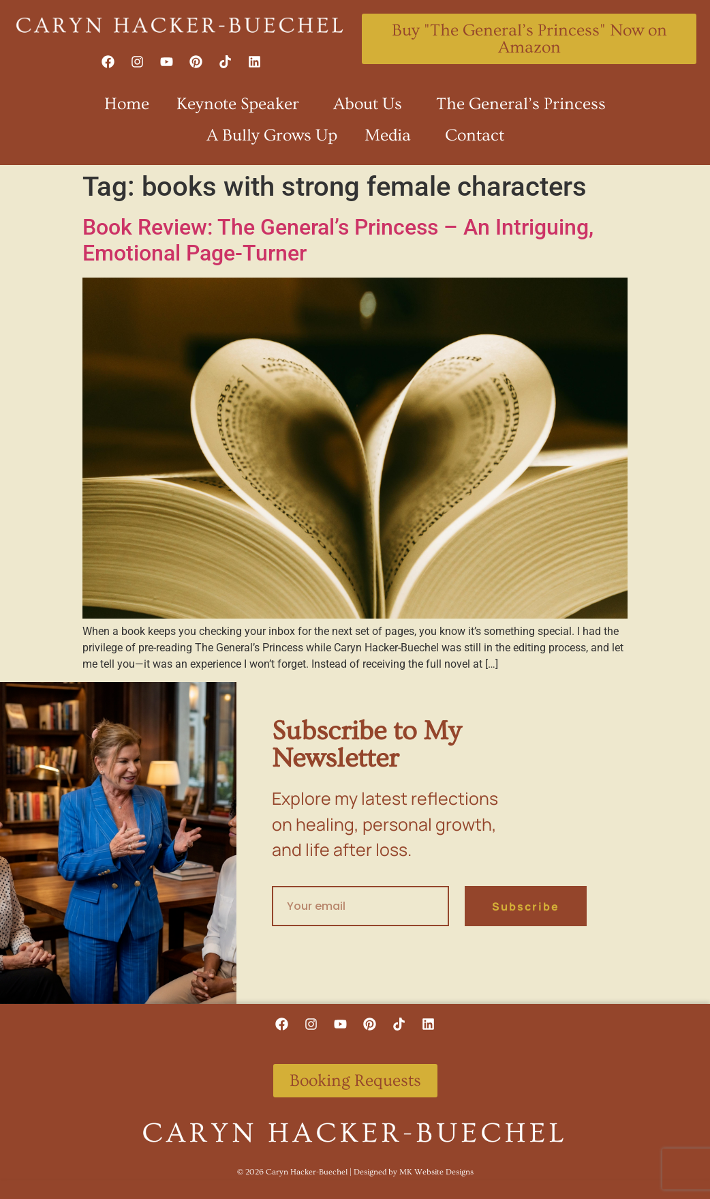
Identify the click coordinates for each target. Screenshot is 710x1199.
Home (126, 104)
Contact (474, 135)
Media (391, 135)
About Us (371, 104)
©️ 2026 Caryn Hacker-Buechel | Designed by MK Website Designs (355, 1172)
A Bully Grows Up (271, 135)
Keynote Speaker (241, 104)
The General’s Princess (521, 104)
